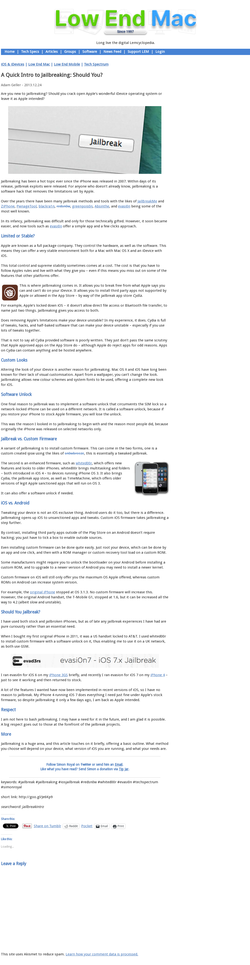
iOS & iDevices (12, 64)
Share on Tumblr (47, 826)
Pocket (86, 826)
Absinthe (102, 206)
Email (118, 764)
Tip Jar (123, 769)
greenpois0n (82, 206)
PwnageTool (27, 206)
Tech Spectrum (96, 64)
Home (10, 51)
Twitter (85, 764)
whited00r (84, 463)
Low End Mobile (67, 64)
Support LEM (138, 51)
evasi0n (124, 206)
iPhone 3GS (58, 675)
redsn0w (63, 206)
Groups (70, 51)
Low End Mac (39, 64)
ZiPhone (8, 206)
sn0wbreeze (74, 453)
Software (89, 51)
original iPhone (42, 592)
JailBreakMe (147, 201)
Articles (51, 51)
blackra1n (47, 206)
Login (160, 51)
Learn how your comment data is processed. (102, 954)
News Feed (112, 51)
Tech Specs (30, 51)
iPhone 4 (157, 675)
